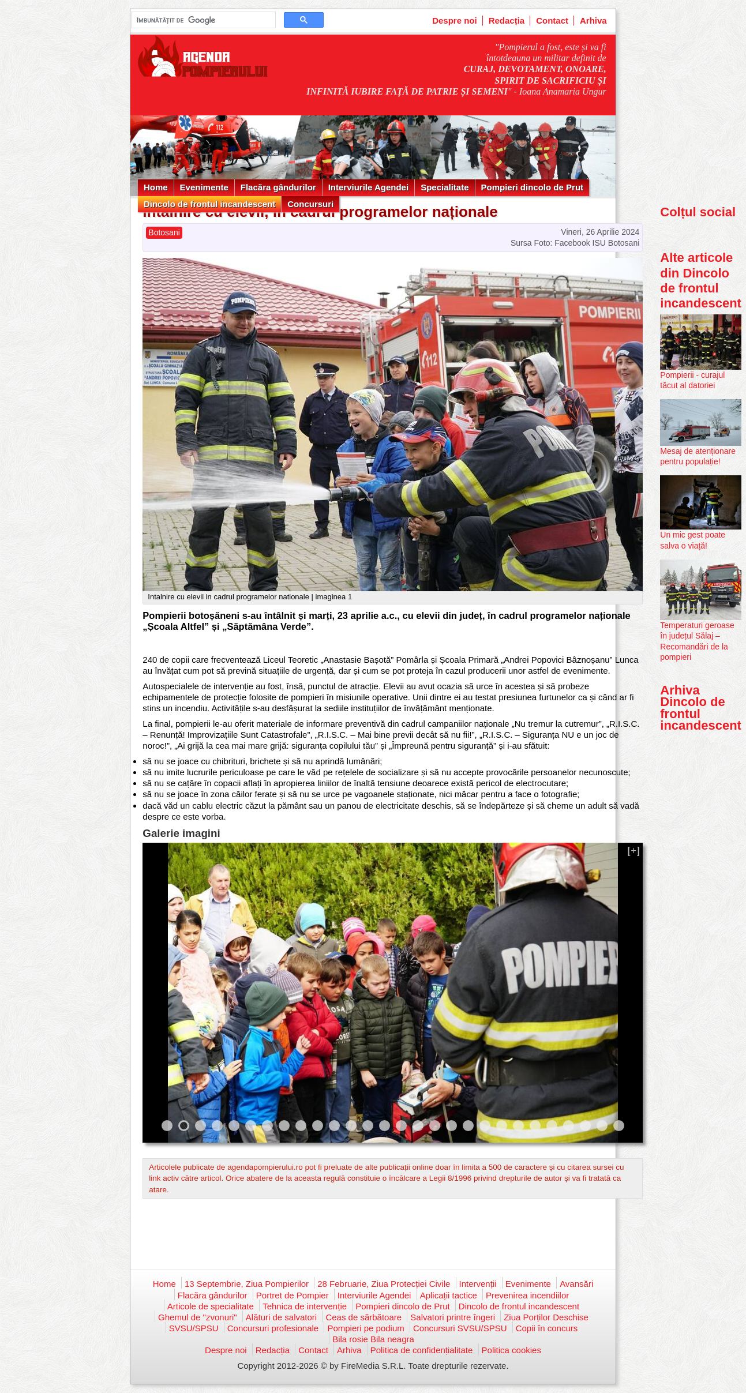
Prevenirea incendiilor (527, 1295)
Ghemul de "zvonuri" (197, 1317)
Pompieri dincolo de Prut (532, 187)
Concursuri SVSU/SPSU (460, 1328)
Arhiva (593, 20)
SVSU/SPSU (194, 1328)
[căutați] (202, 20)
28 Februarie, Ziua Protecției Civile (383, 1284)
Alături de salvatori (281, 1317)
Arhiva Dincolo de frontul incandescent (700, 708)
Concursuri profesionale (272, 1328)
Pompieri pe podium (365, 1328)
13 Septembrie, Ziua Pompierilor (247, 1284)
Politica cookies (511, 1350)
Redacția (507, 20)
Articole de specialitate (210, 1306)
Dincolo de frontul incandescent (209, 204)
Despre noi (454, 20)
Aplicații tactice (448, 1295)
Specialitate (444, 187)
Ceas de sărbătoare (363, 1317)
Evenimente (204, 187)
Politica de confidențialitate (421, 1350)
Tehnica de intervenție (305, 1306)
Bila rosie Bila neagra (373, 1339)
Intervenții (478, 1284)
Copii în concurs (547, 1328)
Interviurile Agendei (368, 187)
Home (156, 187)
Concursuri (310, 204)
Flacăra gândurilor (278, 187)
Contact (552, 20)
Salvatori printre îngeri (452, 1317)
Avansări (576, 1284)
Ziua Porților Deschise (546, 1317)
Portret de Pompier (292, 1295)
